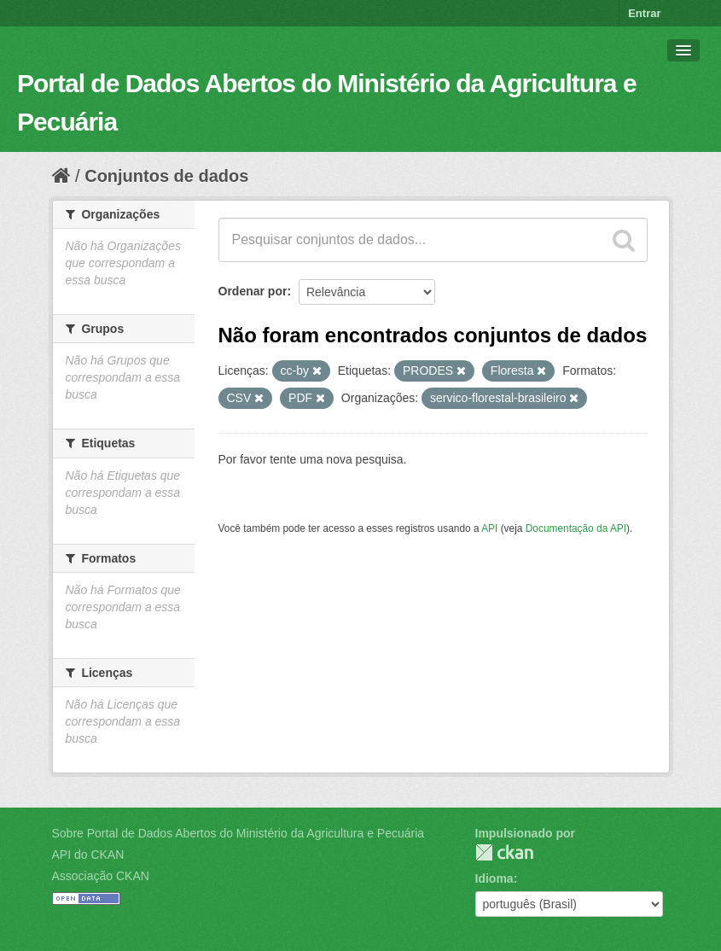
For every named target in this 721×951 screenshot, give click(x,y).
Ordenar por (253, 291)
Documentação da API (576, 528)
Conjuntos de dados (166, 175)
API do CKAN (88, 854)
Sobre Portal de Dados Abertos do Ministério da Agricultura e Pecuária (238, 833)
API (489, 528)
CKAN (504, 852)
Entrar (644, 13)
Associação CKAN (100, 876)
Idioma (494, 878)
